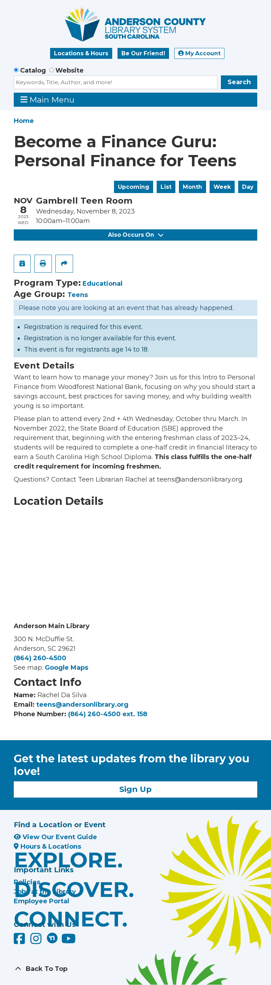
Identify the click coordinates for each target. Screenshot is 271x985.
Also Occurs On (135, 234)
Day (247, 187)
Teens (77, 295)
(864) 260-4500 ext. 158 (107, 714)
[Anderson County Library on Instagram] (36, 941)
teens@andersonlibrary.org (82, 704)
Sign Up (135, 789)
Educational (102, 283)
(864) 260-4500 (40, 658)
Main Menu (47, 99)
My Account (199, 53)
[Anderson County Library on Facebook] (20, 941)
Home (24, 121)
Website (69, 70)
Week (222, 187)
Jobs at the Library (45, 892)
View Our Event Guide (55, 837)
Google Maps (66, 667)
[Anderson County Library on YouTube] (68, 941)
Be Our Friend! (143, 53)
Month (192, 187)
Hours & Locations (47, 846)
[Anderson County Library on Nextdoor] (52, 937)
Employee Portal (41, 901)
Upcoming (133, 187)
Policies (27, 882)
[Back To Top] (135, 969)
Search (239, 82)
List (166, 187)
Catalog (33, 70)
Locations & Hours (81, 53)
